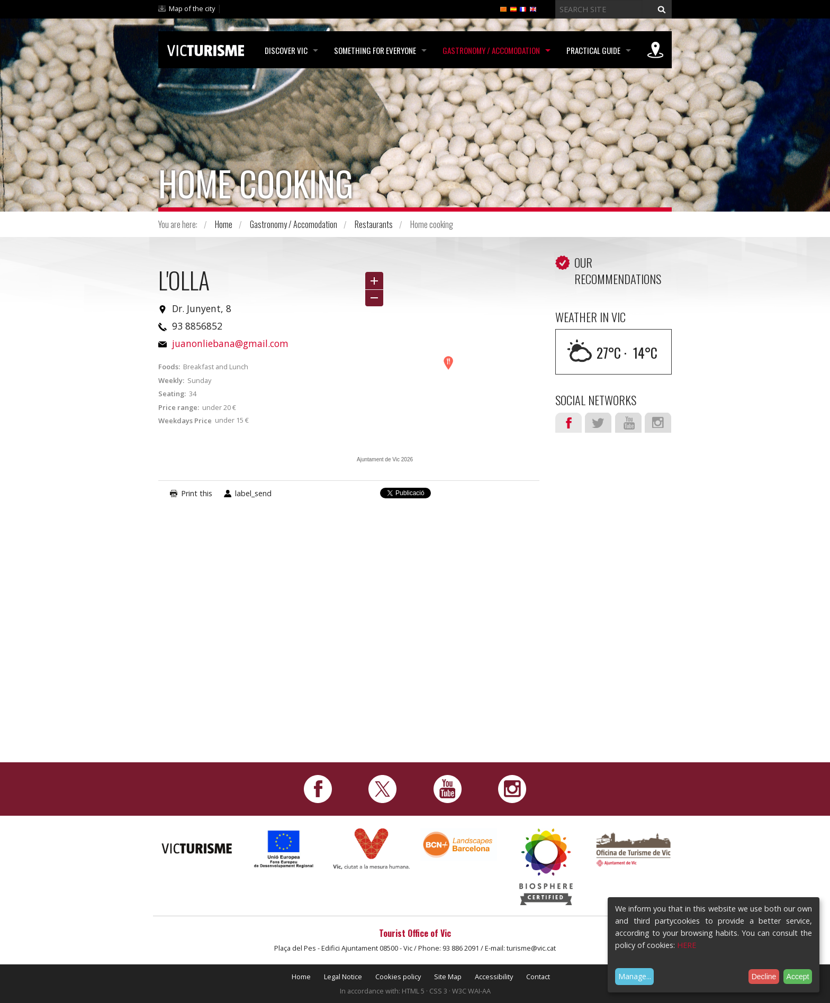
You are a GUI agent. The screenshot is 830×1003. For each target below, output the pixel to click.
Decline (764, 976)
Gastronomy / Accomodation (491, 50)
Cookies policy (398, 976)
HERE (686, 945)
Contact (538, 976)
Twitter (598, 423)
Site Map (448, 976)
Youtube (628, 423)
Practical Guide (593, 50)
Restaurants (374, 224)
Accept (798, 976)
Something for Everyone (375, 50)
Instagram (658, 423)
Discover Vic (286, 50)
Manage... (634, 976)
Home (223, 224)
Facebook (568, 423)
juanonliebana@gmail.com (230, 343)
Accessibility (494, 976)
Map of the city (192, 8)
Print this (196, 493)
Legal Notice (343, 976)
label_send (253, 493)
